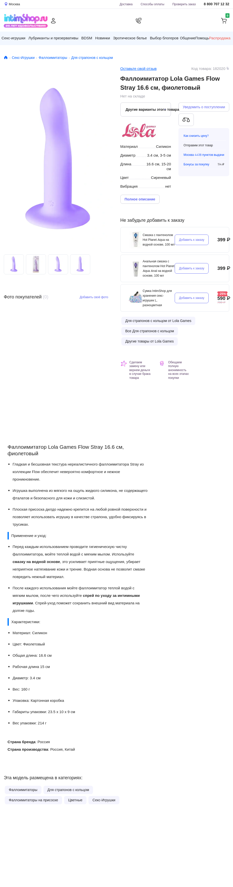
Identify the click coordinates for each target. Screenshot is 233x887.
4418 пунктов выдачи (209, 155)
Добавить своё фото (94, 297)
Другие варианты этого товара (148, 109)
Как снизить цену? (196, 136)
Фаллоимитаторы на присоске (33, 800)
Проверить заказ (184, 4)
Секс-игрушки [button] (13, 38)
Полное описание (140, 199)
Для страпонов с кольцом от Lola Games (158, 320)
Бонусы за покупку (196, 164)
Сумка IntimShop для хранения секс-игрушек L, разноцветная (157, 298)
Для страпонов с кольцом (92, 57)
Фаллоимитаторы (53, 57)
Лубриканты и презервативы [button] (53, 38)
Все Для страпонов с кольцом (149, 331)
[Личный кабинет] (53, 20)
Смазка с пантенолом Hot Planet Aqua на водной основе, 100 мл (159, 239)
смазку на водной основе (36, 561)
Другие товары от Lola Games (149, 341)
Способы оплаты (152, 4)
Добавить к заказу (191, 240)
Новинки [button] (102, 38)
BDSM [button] (86, 38)
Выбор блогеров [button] (164, 38)
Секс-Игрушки (23, 57)
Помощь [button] (202, 38)
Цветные (75, 800)
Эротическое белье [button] (130, 38)
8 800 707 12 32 (216, 4)
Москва (188, 155)
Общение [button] (187, 38)
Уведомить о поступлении (204, 107)
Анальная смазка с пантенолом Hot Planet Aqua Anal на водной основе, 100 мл (158, 268)
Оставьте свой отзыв (138, 68)
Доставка (126, 4)
